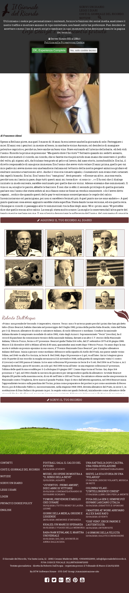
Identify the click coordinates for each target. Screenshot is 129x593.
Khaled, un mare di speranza (64, 526)
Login (4, 496)
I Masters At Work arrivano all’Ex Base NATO (107, 513)
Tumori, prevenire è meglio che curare (64, 504)
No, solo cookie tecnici (83, 50)
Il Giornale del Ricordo (15, 558)
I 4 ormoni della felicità (107, 534)
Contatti (6, 462)
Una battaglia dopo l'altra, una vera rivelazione (107, 466)
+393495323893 (87, 558)
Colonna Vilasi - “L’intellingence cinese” (107, 491)
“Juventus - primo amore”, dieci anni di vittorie (64, 489)
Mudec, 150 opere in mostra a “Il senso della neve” (64, 477)
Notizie (5, 476)
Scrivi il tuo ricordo (64, 399)
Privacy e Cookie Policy (16, 503)
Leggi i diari (8, 489)
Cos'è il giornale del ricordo (20, 469)
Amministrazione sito (87, 571)
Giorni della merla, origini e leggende (64, 516)
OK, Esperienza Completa (49, 50)
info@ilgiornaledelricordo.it (111, 558)
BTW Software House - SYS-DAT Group (53, 571)
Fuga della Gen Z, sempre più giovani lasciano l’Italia (107, 502)
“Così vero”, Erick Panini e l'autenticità (107, 524)
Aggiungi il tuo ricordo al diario (64, 220)
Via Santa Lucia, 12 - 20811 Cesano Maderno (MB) (53, 558)
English (5, 510)
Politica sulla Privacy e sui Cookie (64, 42)
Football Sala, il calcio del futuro (64, 466)
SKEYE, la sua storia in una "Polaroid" (107, 478)
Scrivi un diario (11, 483)
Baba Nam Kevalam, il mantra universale (64, 537)
